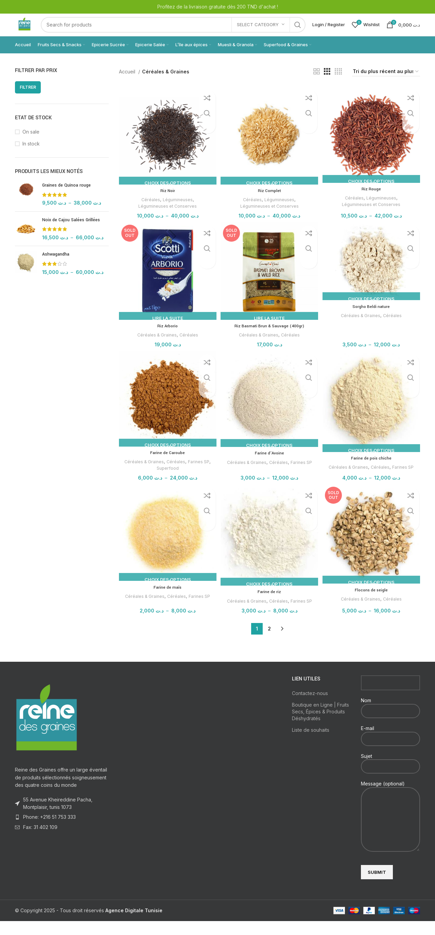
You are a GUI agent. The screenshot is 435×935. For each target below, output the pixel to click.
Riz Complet (269, 202)
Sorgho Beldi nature (372, 319)
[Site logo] (31, 31)
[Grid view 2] (316, 85)
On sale (30, 145)
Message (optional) (390, 815)
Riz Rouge (372, 200)
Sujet (390, 774)
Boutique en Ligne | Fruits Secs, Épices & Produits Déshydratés (320, 725)
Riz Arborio (167, 338)
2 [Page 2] (269, 642)
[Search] (180, 31)
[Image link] (46, 731)
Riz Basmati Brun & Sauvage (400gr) (269, 338)
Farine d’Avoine (269, 466)
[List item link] (62, 831)
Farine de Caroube (167, 466)
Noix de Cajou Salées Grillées (71, 233)
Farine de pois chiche (372, 471)
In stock (31, 156)
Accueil (128, 84)
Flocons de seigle (371, 604)
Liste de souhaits (310, 744)
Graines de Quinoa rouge (66, 198)
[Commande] (386, 85)
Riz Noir (167, 202)
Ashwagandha (55, 267)
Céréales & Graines (156, 347)
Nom (390, 719)
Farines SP (199, 475)
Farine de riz (269, 606)
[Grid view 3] (327, 85)
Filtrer (28, 100)
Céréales (149, 210)
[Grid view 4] (338, 85)
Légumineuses (177, 210)
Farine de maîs (166, 601)
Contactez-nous (310, 707)
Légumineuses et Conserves (166, 217)
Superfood (166, 481)
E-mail (390, 747)
